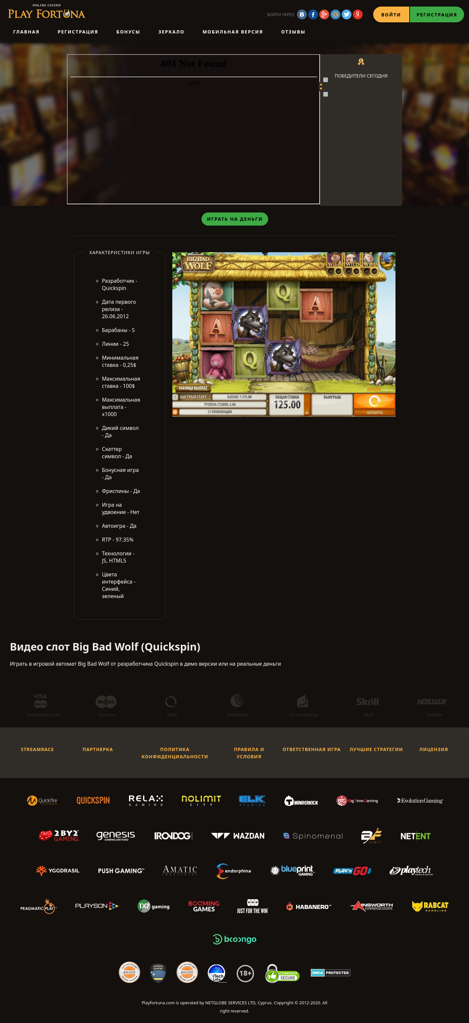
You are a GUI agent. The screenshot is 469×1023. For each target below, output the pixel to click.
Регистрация (437, 14)
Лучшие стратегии (376, 750)
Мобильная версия (233, 32)
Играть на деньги (235, 220)
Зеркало (171, 32)
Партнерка (97, 750)
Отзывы (293, 32)
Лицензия (433, 750)
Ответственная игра (312, 750)
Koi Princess (359, 100)
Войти (391, 14)
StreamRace (37, 750)
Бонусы (128, 32)
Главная (26, 32)
